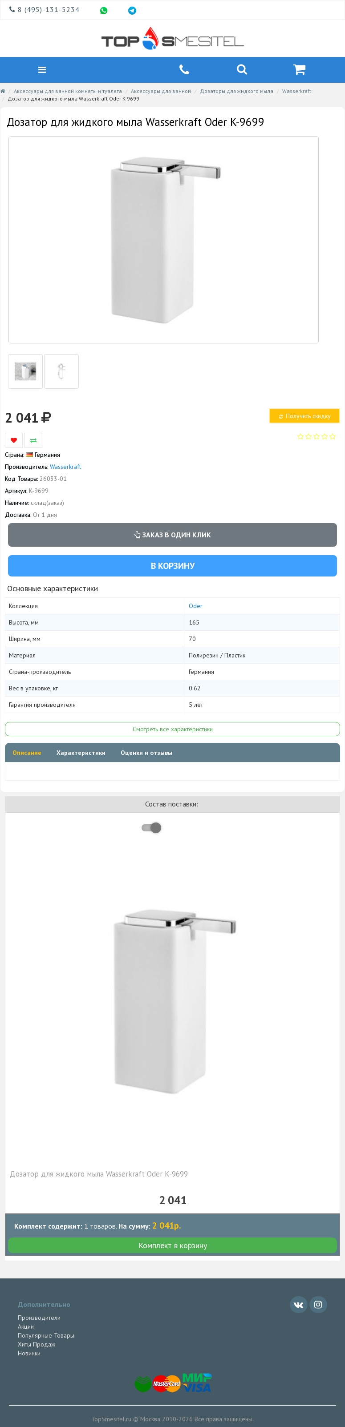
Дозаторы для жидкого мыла (236, 91)
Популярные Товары (46, 1335)
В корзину (173, 566)
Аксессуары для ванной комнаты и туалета (68, 91)
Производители (39, 1318)
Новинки (29, 1353)
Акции (26, 1326)
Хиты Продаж (36, 1344)
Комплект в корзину (172, 1245)
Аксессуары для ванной (161, 91)
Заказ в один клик (172, 534)
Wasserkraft (296, 91)
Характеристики (81, 753)
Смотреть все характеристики (173, 729)
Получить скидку (304, 416)
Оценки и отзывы (146, 753)
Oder (196, 606)
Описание (26, 753)
